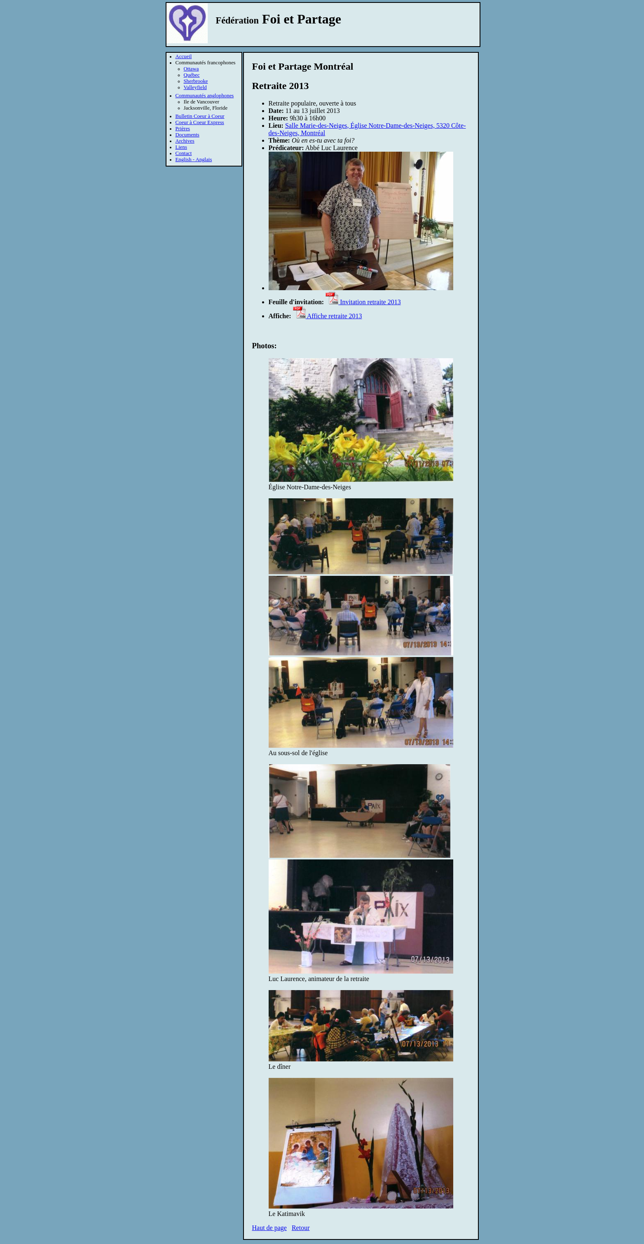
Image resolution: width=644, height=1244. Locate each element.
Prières (183, 128)
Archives (185, 141)
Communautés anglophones (205, 96)
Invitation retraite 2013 (363, 301)
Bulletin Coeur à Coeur (200, 116)
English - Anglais (194, 159)
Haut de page (269, 1227)
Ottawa (191, 69)
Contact (184, 153)
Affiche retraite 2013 (327, 315)
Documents (187, 135)
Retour (301, 1227)
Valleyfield (195, 87)
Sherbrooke (196, 81)
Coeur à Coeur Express (200, 122)
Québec (192, 75)
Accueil (184, 56)
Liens (181, 147)
